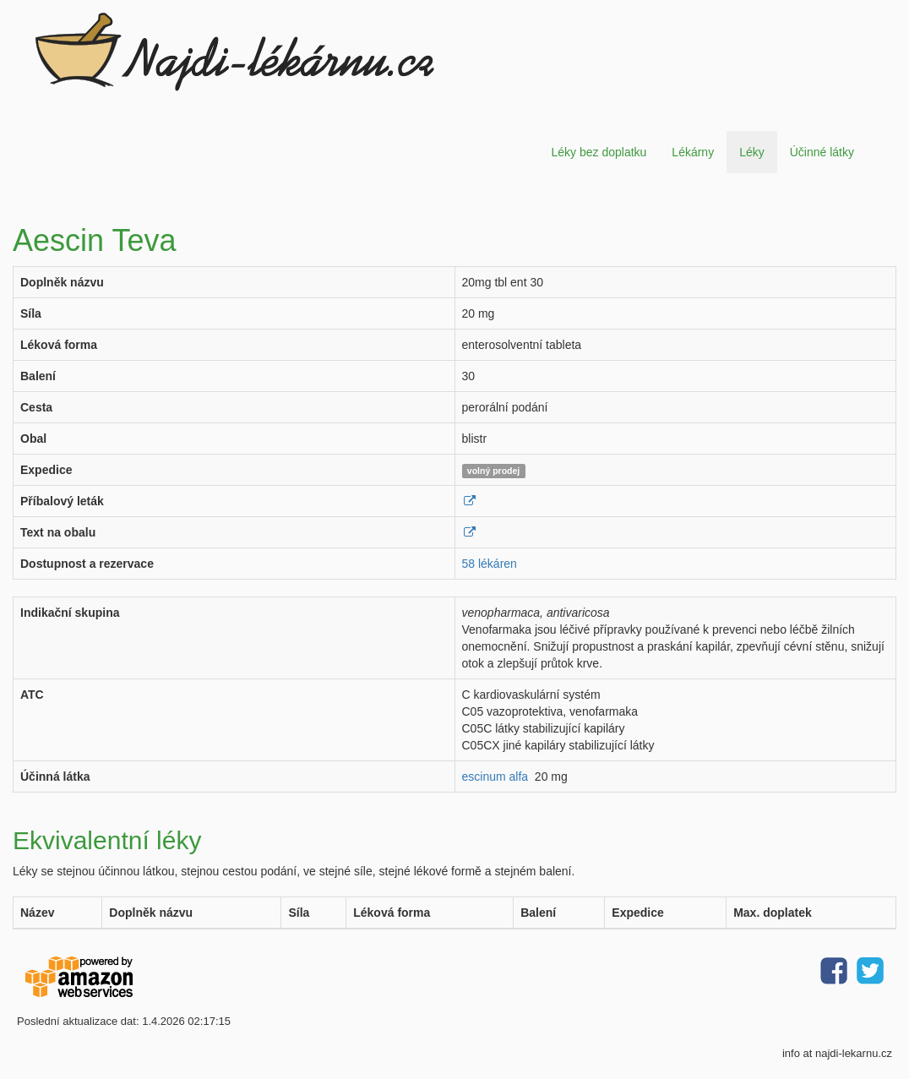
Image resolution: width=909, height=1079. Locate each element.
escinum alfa (495, 776)
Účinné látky (822, 152)
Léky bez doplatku (598, 152)
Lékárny (693, 152)
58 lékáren (489, 563)
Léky (752, 152)
